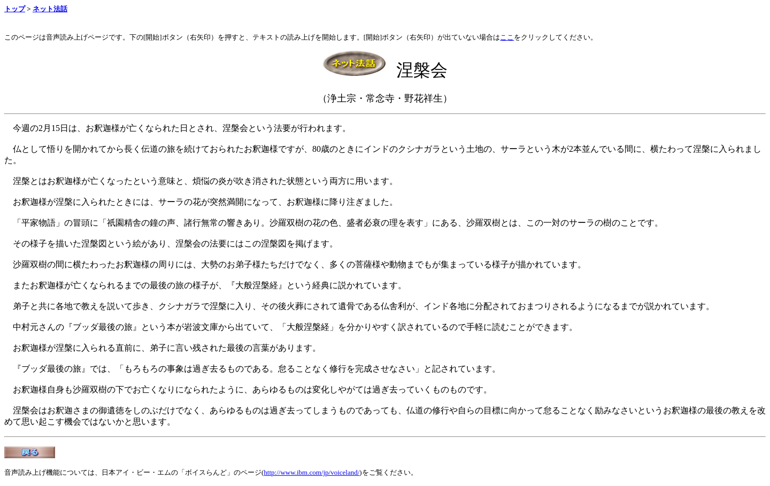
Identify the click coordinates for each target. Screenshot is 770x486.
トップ (14, 9)
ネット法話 (50, 9)
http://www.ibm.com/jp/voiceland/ (311, 472)
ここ (507, 37)
